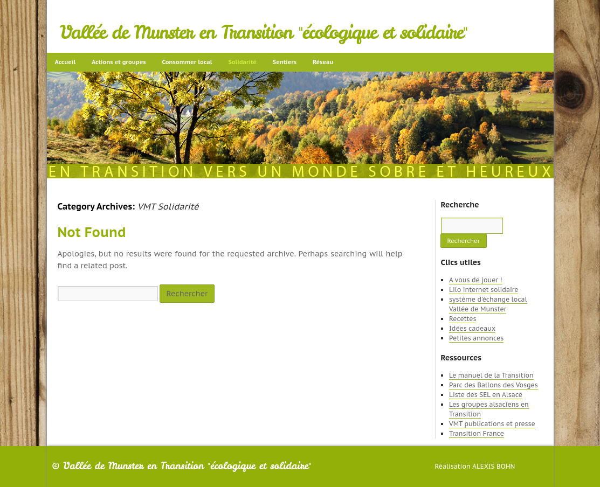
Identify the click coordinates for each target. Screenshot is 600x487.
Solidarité (242, 62)
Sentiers (284, 62)
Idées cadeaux (472, 328)
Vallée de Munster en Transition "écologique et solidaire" (263, 32)
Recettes (462, 319)
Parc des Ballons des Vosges (493, 385)
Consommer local (187, 62)
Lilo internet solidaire (483, 290)
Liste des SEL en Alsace (485, 395)
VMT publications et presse (492, 424)
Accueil (65, 62)
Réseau (323, 62)
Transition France (476, 433)
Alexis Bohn (493, 466)
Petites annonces (476, 338)
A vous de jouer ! (475, 280)
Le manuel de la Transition (491, 375)
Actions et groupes (119, 62)
